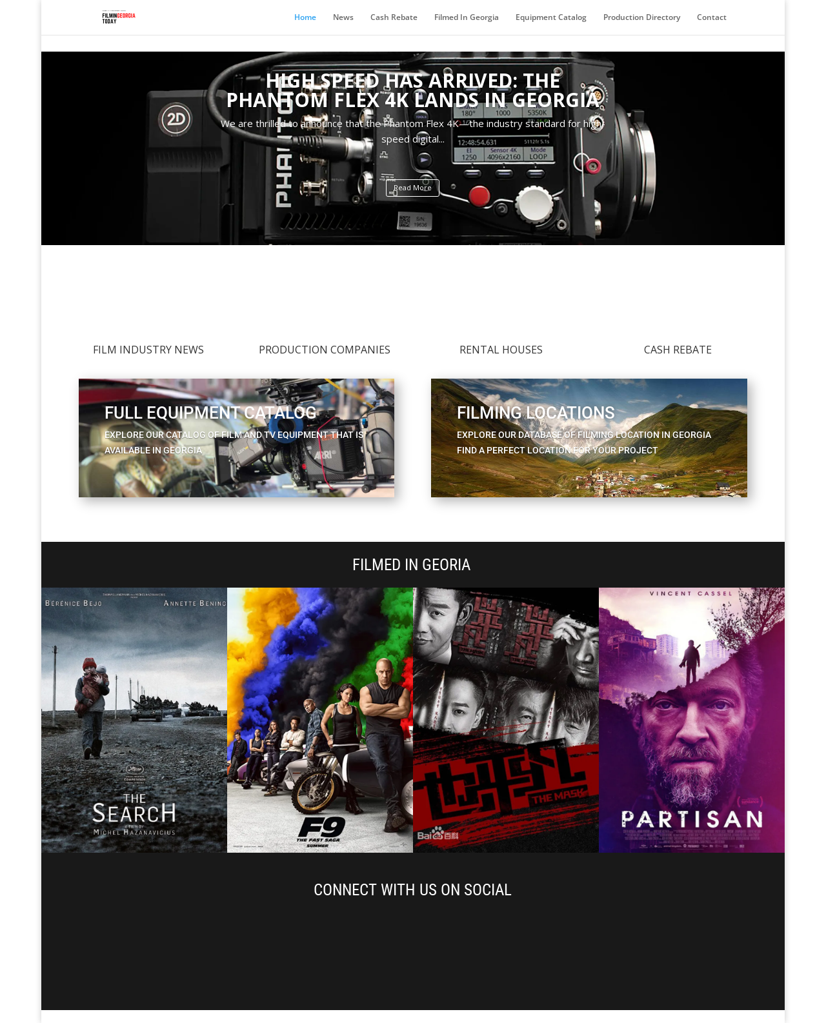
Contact (712, 18)
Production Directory (641, 18)
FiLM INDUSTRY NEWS (148, 350)
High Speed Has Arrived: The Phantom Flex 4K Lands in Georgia (412, 90)
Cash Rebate (394, 18)
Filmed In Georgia (466, 18)
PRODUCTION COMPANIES (324, 350)
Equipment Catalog (551, 18)
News (343, 18)
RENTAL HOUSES (501, 350)
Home (305, 18)
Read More (413, 187)
